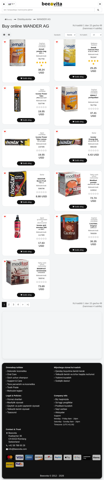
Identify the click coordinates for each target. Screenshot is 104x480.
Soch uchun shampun (17, 378)
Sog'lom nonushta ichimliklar (42, 45)
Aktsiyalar (60, 412)
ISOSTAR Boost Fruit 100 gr (41, 181)
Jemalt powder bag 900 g (41, 51)
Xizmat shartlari (14, 399)
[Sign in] (4, 4)
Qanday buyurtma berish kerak (70, 371)
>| (28, 304)
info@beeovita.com (17, 449)
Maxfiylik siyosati (15, 402)
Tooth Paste (13, 387)
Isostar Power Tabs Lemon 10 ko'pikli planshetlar (41, 140)
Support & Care (14, 381)
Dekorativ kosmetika (16, 371)
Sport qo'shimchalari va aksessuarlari (42, 220)
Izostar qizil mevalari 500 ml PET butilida (41, 228)
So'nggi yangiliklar (63, 402)
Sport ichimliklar (42, 90)
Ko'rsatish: (83, 35)
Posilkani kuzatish (63, 406)
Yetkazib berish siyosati (18, 409)
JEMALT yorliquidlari (93, 96)
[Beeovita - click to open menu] (100, 4)
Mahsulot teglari (14, 391)
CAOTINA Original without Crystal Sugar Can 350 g (93, 228)
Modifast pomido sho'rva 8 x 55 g (93, 183)
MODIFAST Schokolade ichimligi (41, 271)
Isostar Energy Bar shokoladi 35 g (93, 140)
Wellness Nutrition (94, 44)
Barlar (94, 133)
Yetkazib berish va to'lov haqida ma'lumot (74, 374)
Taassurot (11, 412)
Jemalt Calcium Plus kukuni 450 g (93, 50)
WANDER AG (44, 19)
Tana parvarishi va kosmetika (21, 384)
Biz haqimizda (62, 399)
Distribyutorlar (25, 19)
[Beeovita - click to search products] (98, 10)
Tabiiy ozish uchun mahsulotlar (94, 176)
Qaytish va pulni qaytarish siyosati (23, 406)
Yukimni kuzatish (63, 378)
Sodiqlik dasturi (62, 381)
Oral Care (11, 374)
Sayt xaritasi (61, 409)
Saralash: (57, 35)
